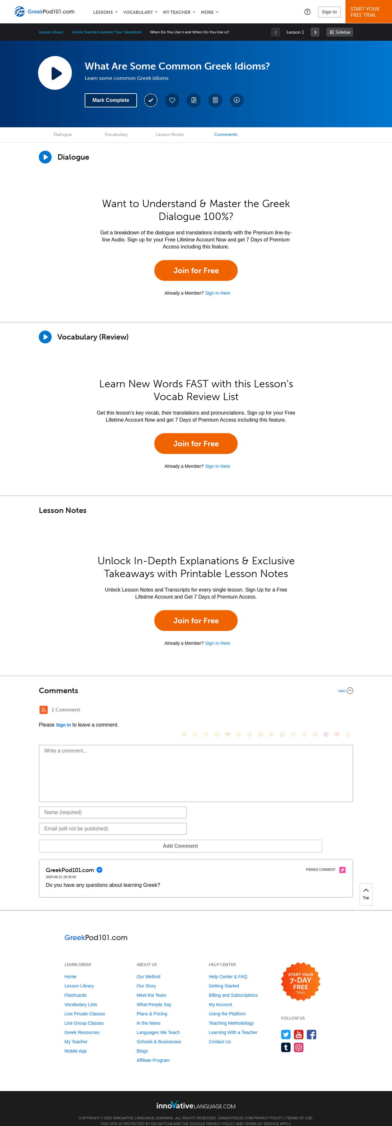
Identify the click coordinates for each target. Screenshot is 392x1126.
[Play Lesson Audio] (55, 73)
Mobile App (75, 1041)
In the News (148, 1013)
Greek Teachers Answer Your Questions (106, 32)
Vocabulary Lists (80, 994)
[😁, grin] (205, 710)
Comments (225, 134)
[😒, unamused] (216, 710)
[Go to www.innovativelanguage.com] (196, 1094)
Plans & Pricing (152, 1004)
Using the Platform (227, 1004)
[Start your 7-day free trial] (300, 972)
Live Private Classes (84, 1004)
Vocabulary (138, 12)
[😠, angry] (238, 710)
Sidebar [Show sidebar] (343, 32)
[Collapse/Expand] (196, 690)
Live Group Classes (84, 1013)
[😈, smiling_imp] (325, 710)
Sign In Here (217, 293)
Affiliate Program (153, 1050)
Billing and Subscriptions (233, 985)
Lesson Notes (170, 134)
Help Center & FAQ (228, 967)
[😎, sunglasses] (227, 710)
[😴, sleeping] (304, 710)
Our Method (148, 967)
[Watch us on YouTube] (299, 1025)
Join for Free (196, 270)
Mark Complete (110, 100)
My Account (220, 994)
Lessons (103, 12)
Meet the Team (151, 985)
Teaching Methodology (231, 1013)
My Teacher (177, 12)
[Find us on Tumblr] (286, 1038)
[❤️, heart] (336, 710)
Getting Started (224, 976)
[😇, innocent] (293, 710)
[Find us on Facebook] (312, 1025)
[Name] (113, 803)
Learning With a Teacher (233, 1022)
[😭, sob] (282, 710)
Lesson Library (51, 32)
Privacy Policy (268, 1108)
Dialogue (63, 134)
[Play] (45, 337)
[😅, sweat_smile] (260, 710)
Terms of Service (261, 1114)
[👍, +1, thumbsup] (347, 710)
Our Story (146, 976)
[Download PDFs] (215, 100)
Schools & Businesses (159, 1032)
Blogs (142, 1041)
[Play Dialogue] (45, 157)
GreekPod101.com (235, 1108)
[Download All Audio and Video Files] (237, 100)
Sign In (329, 11)
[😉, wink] (271, 710)
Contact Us (220, 1032)
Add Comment (72, 836)
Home (70, 967)
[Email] (113, 819)
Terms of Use (299, 1108)
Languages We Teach (158, 1022)
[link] (315, 32)
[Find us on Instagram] (299, 1038)
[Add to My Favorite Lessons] (172, 100)
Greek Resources (81, 1022)
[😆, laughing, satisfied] (249, 710)
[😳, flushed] (195, 710)
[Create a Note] (194, 100)
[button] (307, 11)
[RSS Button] (43, 710)
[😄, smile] (184, 710)
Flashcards (75, 985)
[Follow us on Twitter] (286, 1025)
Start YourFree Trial (370, 12)
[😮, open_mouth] (315, 710)
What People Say (154, 994)
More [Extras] (207, 12)
